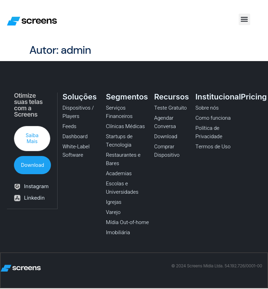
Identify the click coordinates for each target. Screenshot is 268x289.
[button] (244, 19)
